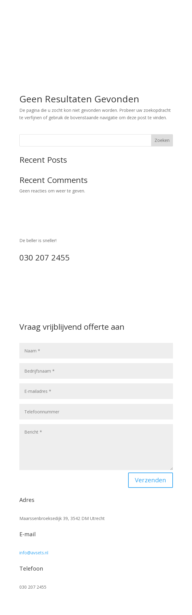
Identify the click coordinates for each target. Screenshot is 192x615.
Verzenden (150, 480)
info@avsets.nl (33, 553)
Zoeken (162, 140)
